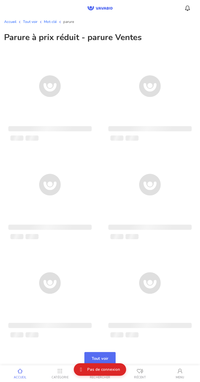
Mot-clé (50, 21)
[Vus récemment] (140, 373)
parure (68, 21)
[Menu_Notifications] (187, 8)
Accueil (10, 21)
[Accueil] (20, 373)
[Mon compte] (180, 373)
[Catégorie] (60, 373)
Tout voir (30, 21)
